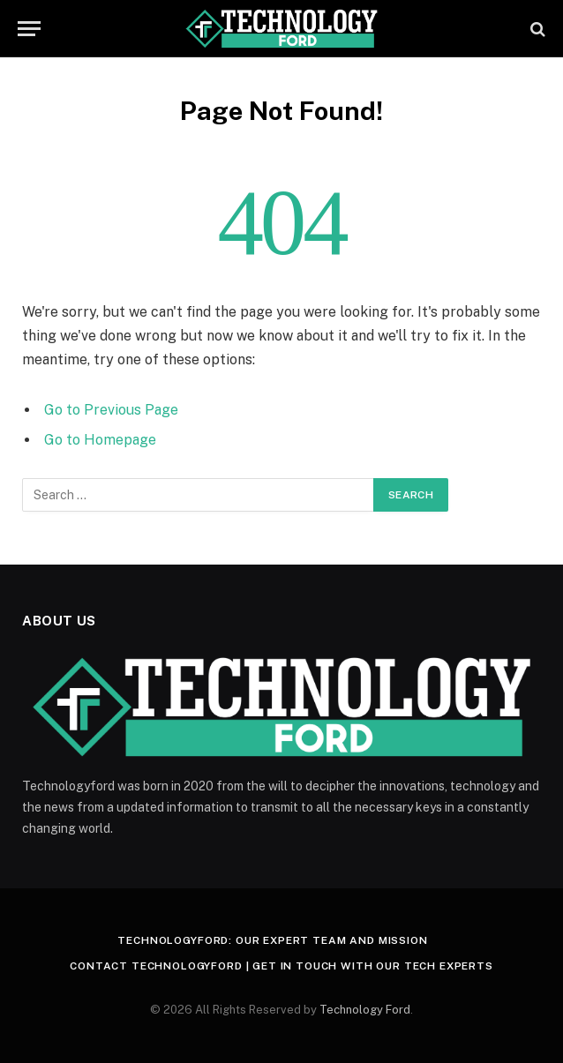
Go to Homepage (100, 439)
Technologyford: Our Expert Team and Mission (272, 940)
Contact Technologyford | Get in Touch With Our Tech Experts (281, 966)
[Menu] (29, 29)
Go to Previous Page (111, 409)
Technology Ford (364, 1009)
